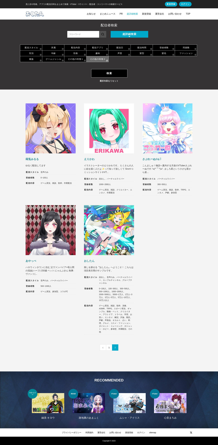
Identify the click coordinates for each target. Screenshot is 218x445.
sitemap (152, 432)
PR (121, 14)
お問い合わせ (175, 14)
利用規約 (89, 432)
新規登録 (171, 4)
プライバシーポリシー (71, 432)
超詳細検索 (132, 14)
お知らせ (91, 14)
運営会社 (159, 14)
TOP (188, 14)
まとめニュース (107, 14)
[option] (48, 406)
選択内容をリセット (109, 81)
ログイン (185, 4)
